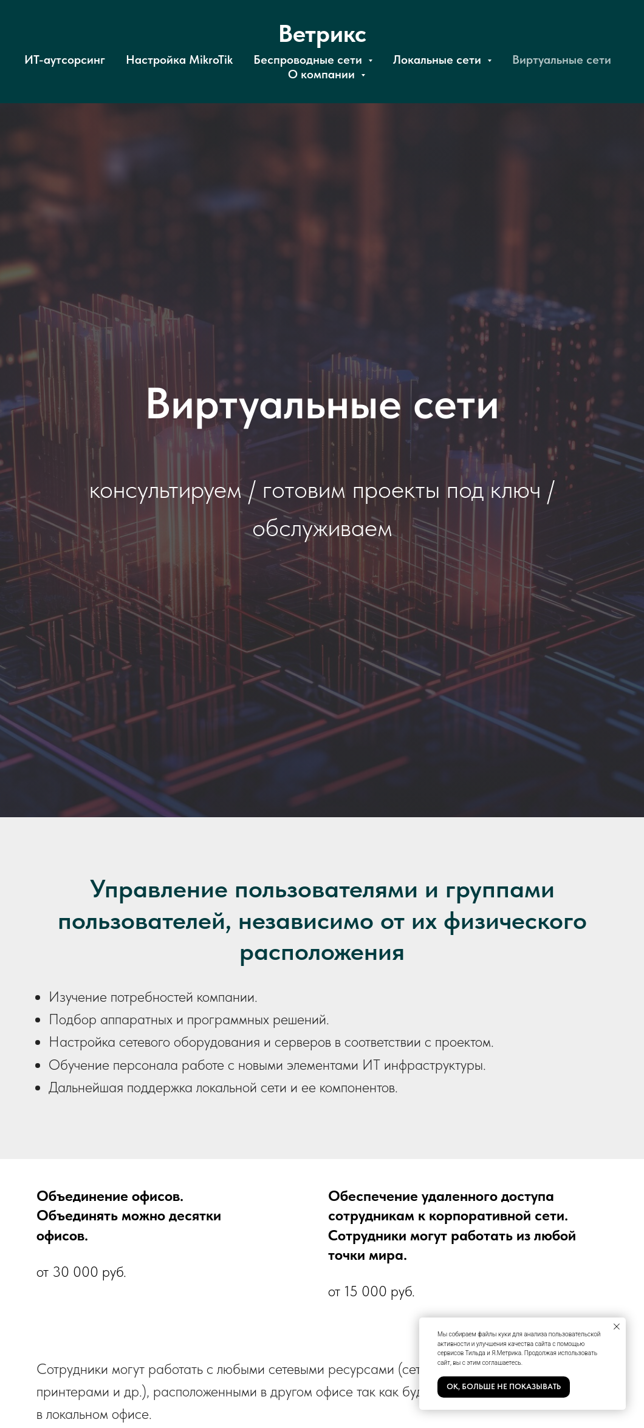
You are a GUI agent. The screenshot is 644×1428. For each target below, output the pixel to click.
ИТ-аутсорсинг (64, 59)
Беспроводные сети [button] (309, 59)
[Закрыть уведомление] (617, 1327)
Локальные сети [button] (438, 59)
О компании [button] (323, 74)
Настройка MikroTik (179, 59)
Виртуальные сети (561, 59)
